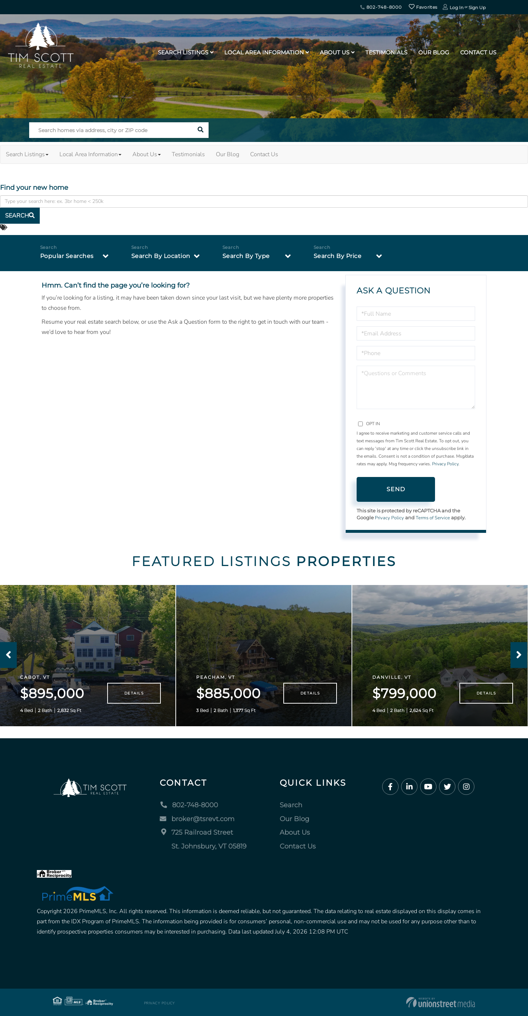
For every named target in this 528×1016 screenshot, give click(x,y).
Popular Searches (67, 256)
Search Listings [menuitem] (183, 52)
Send (396, 489)
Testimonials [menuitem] (386, 52)
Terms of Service (433, 518)
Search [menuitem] (291, 805)
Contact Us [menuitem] (478, 52)
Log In (456, 7)
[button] (201, 130)
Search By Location (160, 256)
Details (134, 693)
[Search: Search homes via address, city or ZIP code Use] (111, 130)
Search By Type (246, 256)
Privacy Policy (445, 464)
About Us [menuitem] (334, 52)
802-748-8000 (381, 7)
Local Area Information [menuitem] (264, 52)
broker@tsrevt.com (197, 819)
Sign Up (477, 7)
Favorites (423, 7)
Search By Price (338, 256)
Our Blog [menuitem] (433, 52)
